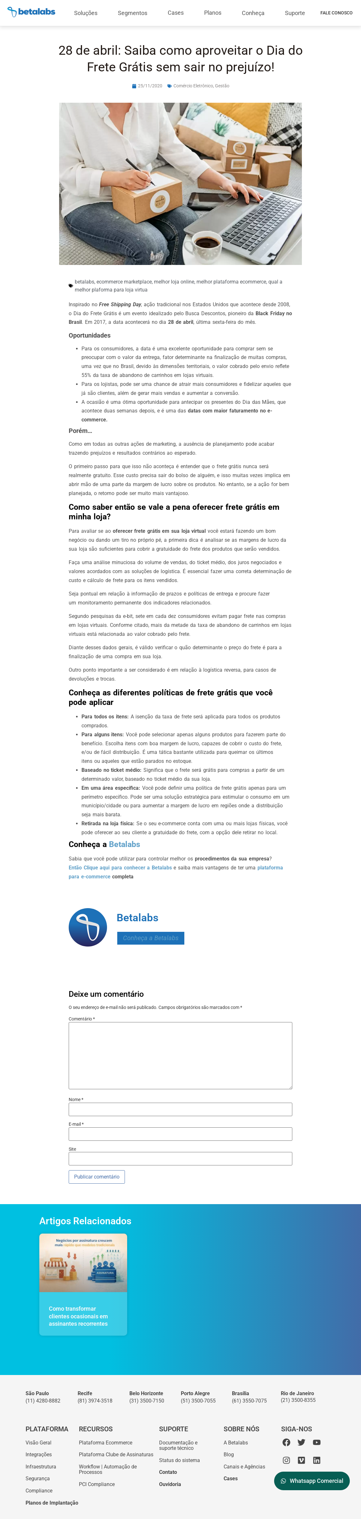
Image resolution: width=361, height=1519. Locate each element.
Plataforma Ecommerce (105, 1443)
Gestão (222, 85)
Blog (229, 1454)
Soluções (85, 13)
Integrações (39, 1454)
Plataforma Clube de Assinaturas (116, 1454)
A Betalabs (236, 1443)
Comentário (82, 1019)
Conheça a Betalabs (151, 938)
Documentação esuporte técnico (178, 1445)
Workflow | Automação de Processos (108, 1469)
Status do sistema (179, 1460)
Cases (176, 12)
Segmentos (132, 13)
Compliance (39, 1491)
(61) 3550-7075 (249, 1401)
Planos (212, 12)
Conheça (253, 13)
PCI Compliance (97, 1484)
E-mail (76, 1124)
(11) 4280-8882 (43, 1401)
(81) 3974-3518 (95, 1401)
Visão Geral (38, 1443)
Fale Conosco (336, 12)
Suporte (295, 13)
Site (72, 1149)
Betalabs (124, 844)
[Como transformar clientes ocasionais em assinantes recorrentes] (83, 1263)
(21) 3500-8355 (298, 1400)
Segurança (38, 1478)
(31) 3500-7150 (146, 1401)
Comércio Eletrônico (193, 85)
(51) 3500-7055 (198, 1401)
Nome (76, 1099)
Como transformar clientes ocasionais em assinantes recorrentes (78, 1316)
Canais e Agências (244, 1467)
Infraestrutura (41, 1467)
